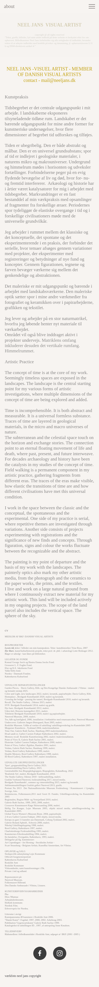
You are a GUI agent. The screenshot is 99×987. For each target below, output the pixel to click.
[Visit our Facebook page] (39, 953)
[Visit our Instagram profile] (59, 953)
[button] (92, 6)
